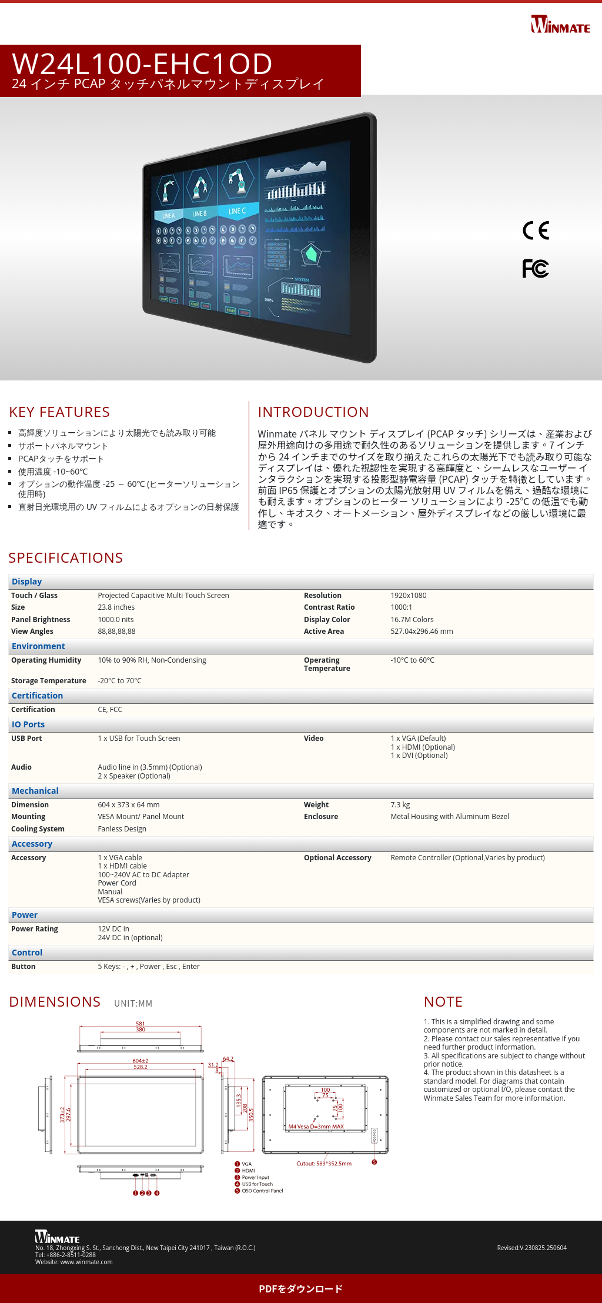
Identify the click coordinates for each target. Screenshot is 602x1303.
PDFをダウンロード (301, 1288)
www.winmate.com (87, 1262)
